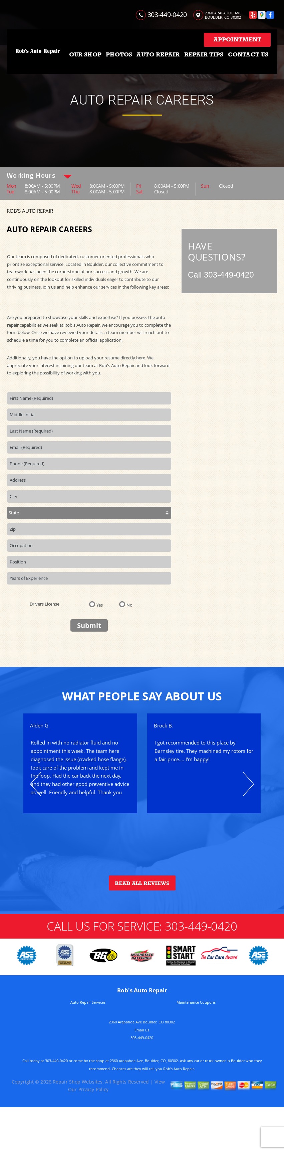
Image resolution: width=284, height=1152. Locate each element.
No (129, 604)
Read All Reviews (142, 883)
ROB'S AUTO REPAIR (30, 210)
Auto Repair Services (87, 1002)
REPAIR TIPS (204, 54)
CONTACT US (248, 54)
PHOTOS (119, 54)
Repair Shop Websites (77, 1082)
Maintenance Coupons (196, 1002)
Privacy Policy (93, 1089)
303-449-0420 (167, 14)
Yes (99, 604)
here (140, 358)
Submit (89, 625)
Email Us (141, 1029)
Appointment (237, 39)
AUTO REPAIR (158, 54)
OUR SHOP (85, 54)
